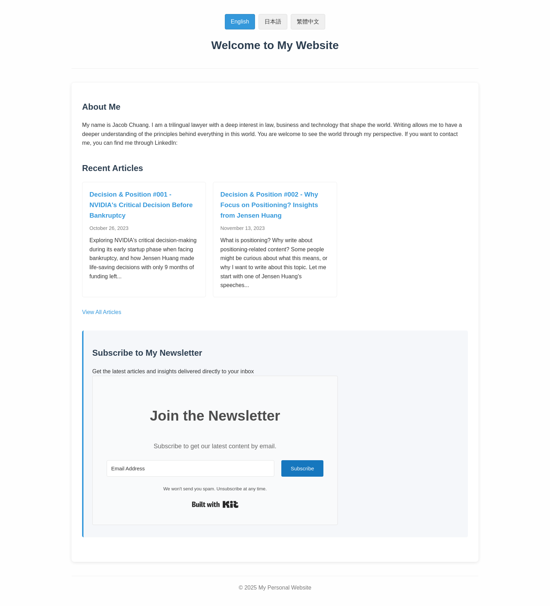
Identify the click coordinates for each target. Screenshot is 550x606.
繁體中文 (308, 22)
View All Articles (101, 312)
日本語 (272, 22)
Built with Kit (215, 504)
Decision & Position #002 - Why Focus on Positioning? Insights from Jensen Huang (269, 205)
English (240, 22)
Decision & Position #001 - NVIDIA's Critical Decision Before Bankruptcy (141, 205)
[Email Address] (190, 468)
